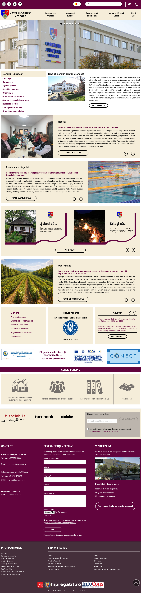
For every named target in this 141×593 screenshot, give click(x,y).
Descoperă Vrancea (50, 14)
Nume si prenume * (51, 458)
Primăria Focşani (54, 561)
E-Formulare (98, 564)
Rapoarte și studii (10, 104)
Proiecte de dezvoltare (13, 96)
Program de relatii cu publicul (106, 489)
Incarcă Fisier (49, 510)
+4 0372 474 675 (15, 476)
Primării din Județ (7, 561)
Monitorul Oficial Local (116, 14)
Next (133, 154)
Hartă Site (133, 14)
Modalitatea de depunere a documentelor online (63, 535)
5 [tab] (73, 24)
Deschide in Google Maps (107, 484)
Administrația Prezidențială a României (61, 566)
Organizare (7, 93)
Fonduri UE (98, 566)
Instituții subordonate (12, 107)
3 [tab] (67, 24)
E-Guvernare (98, 561)
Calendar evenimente (8, 556)
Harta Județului (53, 569)
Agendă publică (9, 86)
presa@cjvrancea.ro (17, 480)
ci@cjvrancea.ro (15, 495)
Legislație (6, 78)
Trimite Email (130, 4)
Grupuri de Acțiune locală (10, 566)
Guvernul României (54, 564)
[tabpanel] (70, 44)
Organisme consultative (13, 111)
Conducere (7, 82)
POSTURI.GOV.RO (70, 340)
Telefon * (47, 476)
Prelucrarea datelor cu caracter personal (115, 506)
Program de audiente (107, 497)
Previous (126, 154)
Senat (96, 555)
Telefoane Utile (6, 569)
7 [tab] (79, 24)
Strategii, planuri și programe (15, 100)
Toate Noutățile (73, 153)
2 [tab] (64, 24)
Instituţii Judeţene (7, 558)
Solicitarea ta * (49, 493)
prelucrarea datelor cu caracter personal (102, 431)
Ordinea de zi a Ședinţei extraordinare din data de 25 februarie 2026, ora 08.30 (116, 320)
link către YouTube (67, 416)
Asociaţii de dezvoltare (9, 564)
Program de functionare (104, 493)
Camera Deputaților (101, 558)
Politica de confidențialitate (10, 574)
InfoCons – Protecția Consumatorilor (107, 569)
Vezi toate (70, 250)
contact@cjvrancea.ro (17, 464)
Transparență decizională (92, 14)
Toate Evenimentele (21, 198)
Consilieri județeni (10, 89)
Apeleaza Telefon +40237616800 (137, 4)
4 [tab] (70, 24)
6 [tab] (76, 24)
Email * (46, 485)
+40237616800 (15, 458)
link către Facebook (44, 416)
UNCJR (50, 555)
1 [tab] (61, 24)
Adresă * (47, 467)
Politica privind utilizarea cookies (12, 572)
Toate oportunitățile (73, 299)
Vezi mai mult (98, 106)
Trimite (53, 530)
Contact (4, 553)
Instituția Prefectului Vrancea (58, 558)
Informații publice (70, 14)
